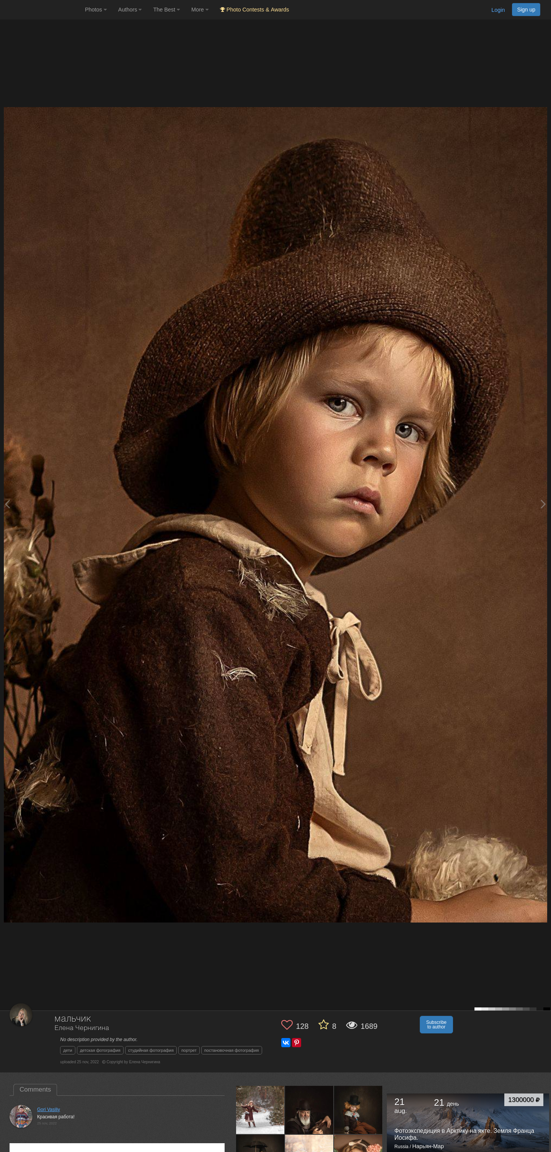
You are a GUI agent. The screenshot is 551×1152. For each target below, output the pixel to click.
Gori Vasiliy (48, 1109)
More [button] (200, 9)
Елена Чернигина (82, 1028)
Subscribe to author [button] (436, 1025)
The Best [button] (166, 9)
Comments (35, 1089)
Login (498, 10)
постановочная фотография (231, 1050)
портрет (189, 1050)
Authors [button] (130, 9)
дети (67, 1050)
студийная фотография (151, 1050)
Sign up (526, 9)
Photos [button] (96, 9)
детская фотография (100, 1050)
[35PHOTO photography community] (41, 9)
